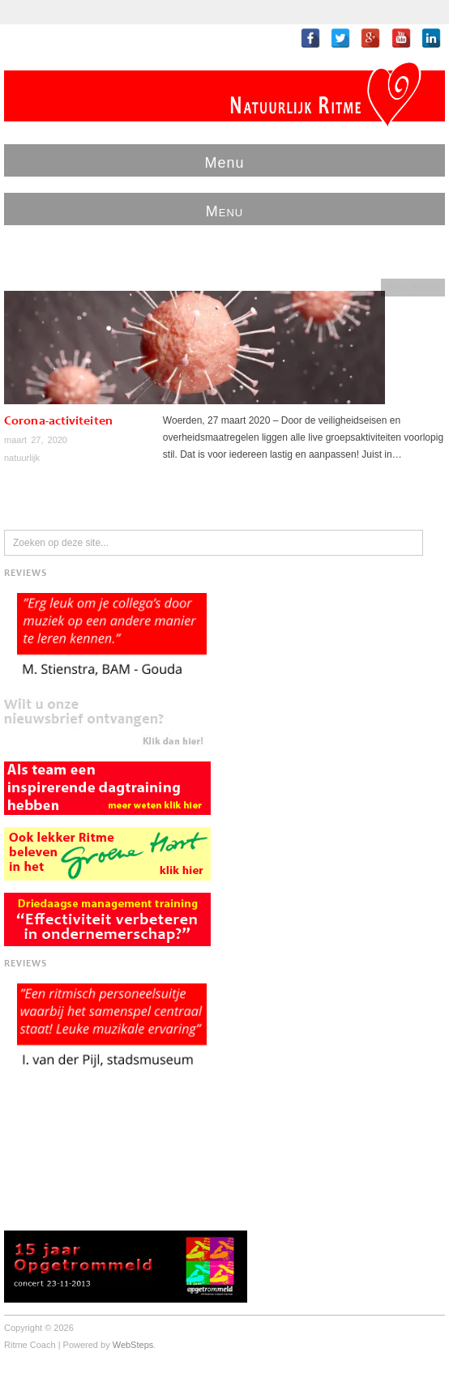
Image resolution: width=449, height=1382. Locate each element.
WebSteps (133, 1345)
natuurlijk (22, 458)
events (425, 287)
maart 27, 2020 (35, 440)
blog (396, 287)
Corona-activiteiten (58, 421)
